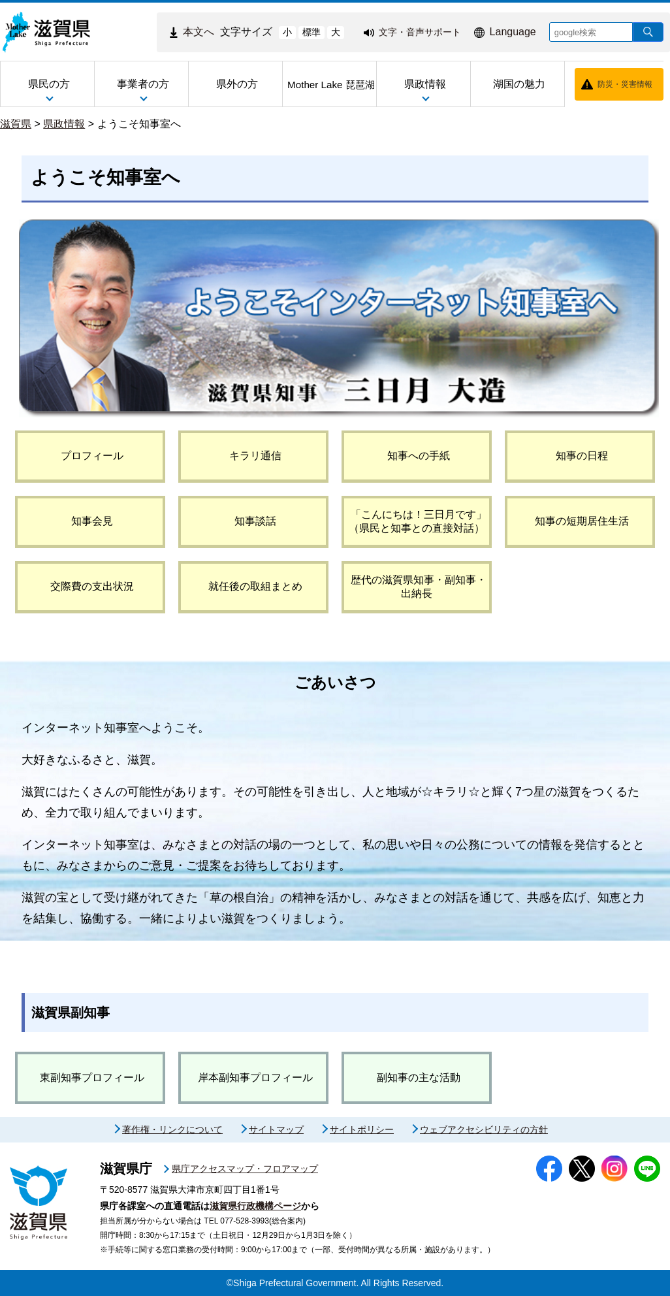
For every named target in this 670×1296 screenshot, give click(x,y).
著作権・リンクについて (172, 1129)
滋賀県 (15, 123)
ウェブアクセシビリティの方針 (484, 1129)
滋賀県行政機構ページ (255, 1206)
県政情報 (64, 123)
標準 (311, 32)
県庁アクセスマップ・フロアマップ (245, 1168)
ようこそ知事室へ (139, 123)
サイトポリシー (362, 1129)
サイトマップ (276, 1129)
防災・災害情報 (625, 84)
